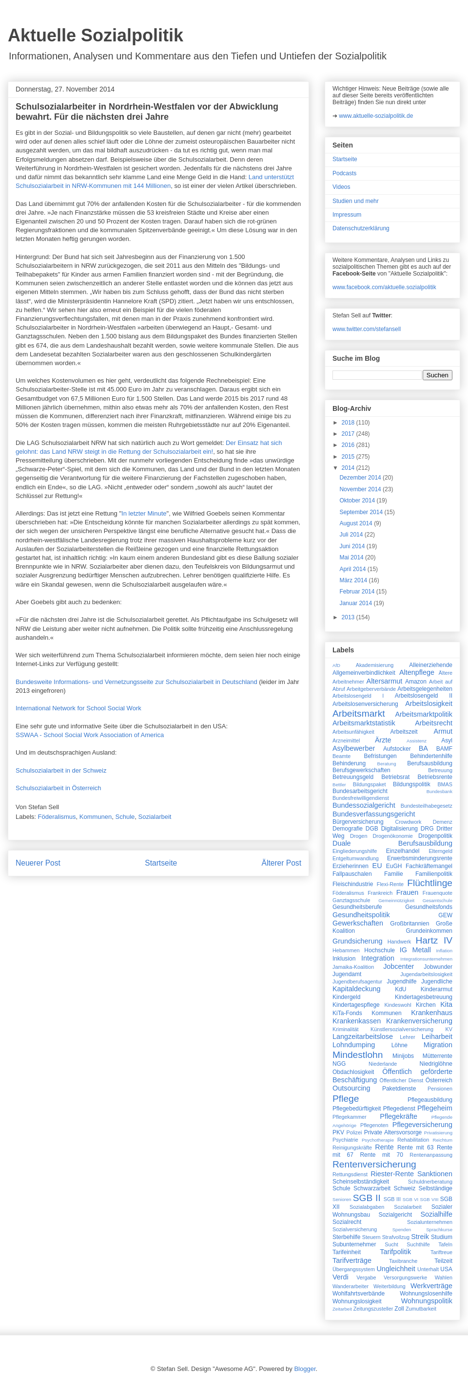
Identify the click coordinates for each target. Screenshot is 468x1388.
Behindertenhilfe (431, 756)
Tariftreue (441, 1252)
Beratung (386, 763)
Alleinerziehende (430, 665)
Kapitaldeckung (356, 989)
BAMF (444, 748)
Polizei (354, 1132)
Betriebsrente (435, 777)
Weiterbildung (389, 1286)
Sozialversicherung (354, 1229)
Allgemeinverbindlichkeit (363, 672)
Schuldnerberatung (430, 1181)
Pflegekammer (349, 1117)
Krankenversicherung (419, 1021)
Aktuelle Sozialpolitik (95, 35)
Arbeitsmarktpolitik (423, 714)
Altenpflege (416, 672)
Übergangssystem (353, 1269)
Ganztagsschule (351, 900)
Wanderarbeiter (350, 1286)
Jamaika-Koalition (353, 967)
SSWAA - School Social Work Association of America (90, 735)
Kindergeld (346, 997)
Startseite (161, 863)
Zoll (399, 1308)
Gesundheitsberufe (357, 907)
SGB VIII (429, 1199)
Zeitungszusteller (373, 1309)
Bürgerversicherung (358, 821)
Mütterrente (437, 1056)
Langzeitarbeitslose (362, 1036)
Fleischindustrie (352, 884)
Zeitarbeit (342, 1309)
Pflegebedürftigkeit (356, 1108)
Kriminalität (345, 1029)
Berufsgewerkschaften (361, 770)
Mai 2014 (352, 557)
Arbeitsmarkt (358, 713)
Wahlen (443, 1277)
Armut (443, 731)
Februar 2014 (357, 591)
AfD (336, 665)
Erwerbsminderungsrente (419, 858)
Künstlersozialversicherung (401, 1029)
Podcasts (344, 173)
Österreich (439, 1080)
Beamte (341, 756)
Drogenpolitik (435, 836)
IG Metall (415, 950)
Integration (377, 958)
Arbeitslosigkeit (428, 703)
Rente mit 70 (381, 1154)
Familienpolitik (433, 873)
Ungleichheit (395, 1269)
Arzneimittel (346, 740)
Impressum (346, 214)
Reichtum (442, 1140)
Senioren (341, 1199)
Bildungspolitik (411, 784)
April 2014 (353, 569)
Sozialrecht (346, 1222)
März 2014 (354, 580)
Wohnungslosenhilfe (426, 1293)
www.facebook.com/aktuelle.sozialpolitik (384, 287)
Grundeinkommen (429, 930)
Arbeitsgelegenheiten (424, 688)
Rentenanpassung (431, 1155)
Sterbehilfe (346, 1237)
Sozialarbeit (155, 816)
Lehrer (407, 1037)
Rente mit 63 (415, 1147)
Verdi (340, 1277)
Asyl (446, 740)
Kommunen (95, 816)
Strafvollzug (396, 1237)
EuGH (394, 866)
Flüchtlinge (429, 883)
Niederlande (383, 1064)
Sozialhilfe (436, 1214)
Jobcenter (398, 966)
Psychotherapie (378, 1140)
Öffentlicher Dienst (401, 1080)
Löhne (399, 1045)
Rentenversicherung (374, 1164)
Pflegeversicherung (422, 1125)
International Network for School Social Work (78, 708)
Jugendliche (436, 981)
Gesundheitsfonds (428, 907)
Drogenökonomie (393, 836)
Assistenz (417, 740)
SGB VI (411, 1199)
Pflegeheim (434, 1108)
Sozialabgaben (367, 1207)
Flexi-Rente (390, 884)
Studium (441, 1237)
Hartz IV (433, 940)
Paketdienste (399, 1088)
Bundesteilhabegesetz (426, 806)
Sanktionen (434, 1174)
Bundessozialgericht (363, 805)
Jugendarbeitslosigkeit (426, 974)
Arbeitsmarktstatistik (363, 723)
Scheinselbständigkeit (360, 1181)
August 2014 (356, 523)
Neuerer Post (38, 863)
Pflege (345, 1098)
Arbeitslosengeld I (358, 696)
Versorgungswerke (405, 1277)
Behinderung (349, 763)
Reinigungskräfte (352, 1147)
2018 (349, 422)
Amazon (416, 681)
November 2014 (361, 489)
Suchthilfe (418, 1244)
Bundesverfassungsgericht (373, 814)
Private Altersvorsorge (393, 1132)
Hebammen (346, 950)
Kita (446, 1004)
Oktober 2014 (357, 500)
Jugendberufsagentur (357, 981)
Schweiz (405, 1188)
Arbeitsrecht (433, 723)
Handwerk (399, 941)
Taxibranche (403, 1261)
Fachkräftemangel (429, 866)
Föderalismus (57, 816)
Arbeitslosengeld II (423, 695)
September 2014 (361, 512)
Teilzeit (443, 1261)
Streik (420, 1236)
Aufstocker (397, 748)
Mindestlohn (357, 1055)
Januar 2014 (356, 603)
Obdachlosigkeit (353, 1072)
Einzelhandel (403, 851)
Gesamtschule (437, 900)
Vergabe (366, 1277)
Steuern (371, 1237)
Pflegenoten (374, 1125)
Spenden (401, 1229)
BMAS (444, 784)
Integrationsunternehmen (426, 959)
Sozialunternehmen (429, 1222)
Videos (341, 187)
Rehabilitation (413, 1140)
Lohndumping (353, 1045)
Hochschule (379, 950)
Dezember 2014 (361, 477)
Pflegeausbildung (430, 1099)
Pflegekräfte (398, 1116)
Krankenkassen (356, 1021)
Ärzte (383, 740)
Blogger (304, 1368)
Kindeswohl (397, 1005)
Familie (393, 873)
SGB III (392, 1199)
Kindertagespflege (356, 1004)
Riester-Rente (392, 1174)
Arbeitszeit (404, 731)
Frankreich (380, 893)
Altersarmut (385, 681)
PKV (338, 1132)
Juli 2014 (351, 534)
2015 (349, 456)
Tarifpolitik (395, 1252)
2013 (349, 617)
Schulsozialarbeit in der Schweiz (61, 770)
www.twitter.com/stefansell (366, 329)
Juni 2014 (352, 546)
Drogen (358, 836)
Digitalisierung (399, 828)
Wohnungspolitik (426, 1301)
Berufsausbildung (429, 763)
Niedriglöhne (436, 1063)
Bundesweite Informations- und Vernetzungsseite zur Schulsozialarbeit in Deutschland (136, 681)
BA (423, 748)
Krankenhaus (431, 1013)
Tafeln (445, 1244)
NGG (339, 1063)
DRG (427, 828)
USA (446, 1269)
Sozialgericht (395, 1214)
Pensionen (440, 1089)
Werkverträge (431, 1286)
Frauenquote (437, 893)
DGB (372, 828)
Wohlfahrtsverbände (358, 1293)
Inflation (444, 950)
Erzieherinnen (350, 866)
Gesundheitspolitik (361, 915)
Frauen (407, 892)
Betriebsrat (395, 777)
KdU (400, 989)
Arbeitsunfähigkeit (353, 732)
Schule (125, 816)
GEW (445, 915)
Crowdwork (408, 822)
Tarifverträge (351, 1260)
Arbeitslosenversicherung (365, 704)
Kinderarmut (436, 989)
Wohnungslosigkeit (357, 1301)
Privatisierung (438, 1132)
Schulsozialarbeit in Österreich (59, 788)
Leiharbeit (437, 1036)
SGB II (367, 1198)
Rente (384, 1147)
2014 (349, 467)
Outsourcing (351, 1088)
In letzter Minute (144, 513)
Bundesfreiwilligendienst (360, 798)
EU (377, 866)
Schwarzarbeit (371, 1188)
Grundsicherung (357, 941)
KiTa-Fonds (347, 1013)
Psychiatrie (345, 1140)
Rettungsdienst (350, 1174)
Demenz (442, 822)
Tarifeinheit (346, 1252)
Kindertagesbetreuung (423, 997)
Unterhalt (428, 1269)
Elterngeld (440, 851)
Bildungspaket (369, 784)
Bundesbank (439, 791)
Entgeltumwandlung (355, 858)
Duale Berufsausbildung (392, 843)
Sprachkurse (439, 1229)
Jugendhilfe (401, 981)
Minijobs (403, 1056)
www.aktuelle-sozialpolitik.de (376, 115)
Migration (438, 1045)
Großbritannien (409, 923)
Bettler (339, 784)
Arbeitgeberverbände (371, 689)
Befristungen (380, 756)
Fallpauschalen (352, 873)
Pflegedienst (399, 1108)
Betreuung (440, 770)
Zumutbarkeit (421, 1309)
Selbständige (435, 1188)
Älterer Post (281, 863)
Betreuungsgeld (352, 777)
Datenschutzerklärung (361, 228)
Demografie (347, 828)
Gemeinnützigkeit (396, 900)
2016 (349, 445)
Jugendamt (346, 974)
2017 (349, 433)
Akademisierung (374, 665)
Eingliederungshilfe (354, 851)
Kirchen (426, 1004)
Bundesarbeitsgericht (360, 791)
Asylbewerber (353, 748)
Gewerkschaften (357, 923)
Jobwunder (438, 966)
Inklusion (343, 958)
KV (449, 1029)
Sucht (391, 1244)
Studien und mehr (355, 201)
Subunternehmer (354, 1244)
